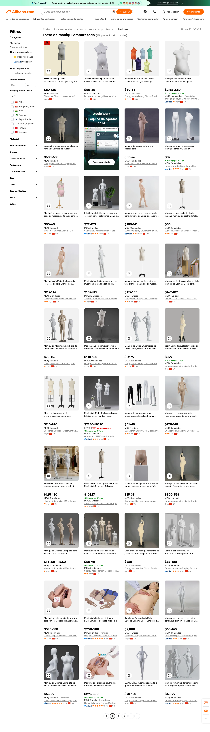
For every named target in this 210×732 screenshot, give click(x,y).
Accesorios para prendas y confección (95, 29)
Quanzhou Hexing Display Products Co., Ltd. (182, 700)
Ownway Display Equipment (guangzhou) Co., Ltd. (142, 230)
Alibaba (46, 29)
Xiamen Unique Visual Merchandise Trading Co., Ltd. (101, 298)
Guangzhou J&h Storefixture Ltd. (180, 166)
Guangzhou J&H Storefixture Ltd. (100, 230)
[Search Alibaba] (76, 11)
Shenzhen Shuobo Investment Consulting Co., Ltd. (61, 96)
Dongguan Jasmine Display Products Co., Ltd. (61, 163)
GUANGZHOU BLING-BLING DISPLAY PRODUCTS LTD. (182, 298)
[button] (113, 12)
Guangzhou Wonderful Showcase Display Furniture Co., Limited (61, 298)
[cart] (155, 12)
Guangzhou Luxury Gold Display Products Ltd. (142, 298)
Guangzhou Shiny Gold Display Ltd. (60, 700)
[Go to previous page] (106, 716)
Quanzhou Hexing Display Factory (181, 568)
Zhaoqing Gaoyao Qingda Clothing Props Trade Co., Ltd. (182, 98)
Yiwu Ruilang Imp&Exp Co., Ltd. (58, 230)
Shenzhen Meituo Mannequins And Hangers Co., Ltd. (142, 163)
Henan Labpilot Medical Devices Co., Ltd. (61, 635)
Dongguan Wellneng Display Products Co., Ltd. (142, 96)
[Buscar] (124, 11)
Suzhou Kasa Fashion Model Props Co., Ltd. (182, 230)
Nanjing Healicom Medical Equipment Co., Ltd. (101, 635)
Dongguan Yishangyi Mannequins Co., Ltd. (101, 96)
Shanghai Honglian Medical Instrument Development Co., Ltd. (142, 635)
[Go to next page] (137, 716)
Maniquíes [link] (123, 29)
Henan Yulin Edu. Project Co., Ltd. (100, 703)
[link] (206, 703)
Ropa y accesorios (63, 29)
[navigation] (23, 373)
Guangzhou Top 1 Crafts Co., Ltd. (59, 363)
